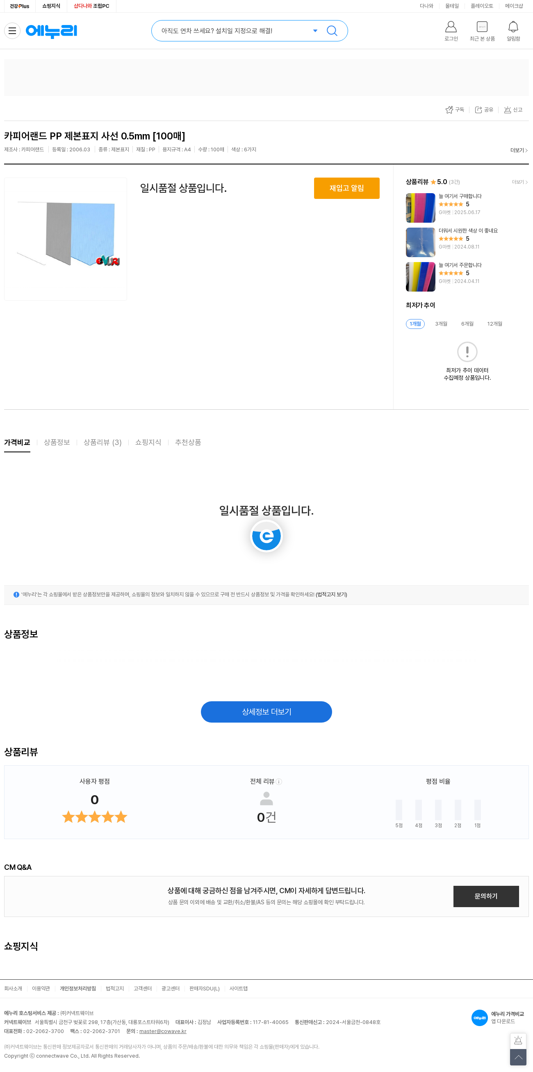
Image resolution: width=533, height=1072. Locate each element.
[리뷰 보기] (467, 208)
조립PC (91, 6)
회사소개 (13, 988)
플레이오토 (482, 6)
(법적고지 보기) (331, 594)
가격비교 (17, 442)
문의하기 (486, 896)
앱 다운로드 (500, 1018)
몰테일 (452, 6)
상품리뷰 (103, 442)
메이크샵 (514, 6)
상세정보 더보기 (267, 712)
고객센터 (143, 988)
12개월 (494, 324)
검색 (332, 30)
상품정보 (57, 442)
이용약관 (41, 988)
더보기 (517, 150)
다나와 (426, 6)
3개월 (441, 324)
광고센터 (171, 988)
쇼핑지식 (51, 6)
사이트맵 (239, 988)
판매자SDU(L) (204, 988)
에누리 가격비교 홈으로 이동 (51, 31)
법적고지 (115, 988)
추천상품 (188, 442)
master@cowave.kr (163, 1031)
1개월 (415, 324)
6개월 (467, 324)
